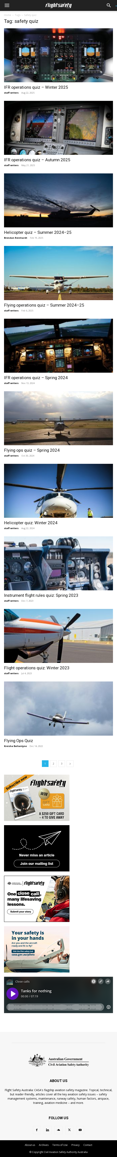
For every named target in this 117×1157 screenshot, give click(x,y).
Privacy (75, 1145)
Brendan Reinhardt (15, 237)
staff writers (11, 92)
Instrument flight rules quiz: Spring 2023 (41, 595)
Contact (87, 1145)
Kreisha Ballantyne (15, 746)
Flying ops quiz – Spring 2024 (32, 450)
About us (30, 1145)
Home (7, 15)
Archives (44, 1145)
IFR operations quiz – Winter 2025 (36, 87)
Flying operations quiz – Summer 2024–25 (44, 305)
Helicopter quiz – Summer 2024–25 (37, 232)
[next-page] (70, 763)
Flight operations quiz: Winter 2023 (36, 668)
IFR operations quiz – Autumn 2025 (37, 159)
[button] (6, 5)
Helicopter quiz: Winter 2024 (30, 522)
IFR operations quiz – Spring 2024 (36, 377)
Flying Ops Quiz (18, 740)
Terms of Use (60, 1145)
